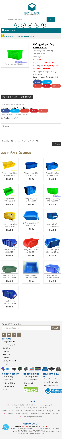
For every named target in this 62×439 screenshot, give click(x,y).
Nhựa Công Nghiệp (9, 345)
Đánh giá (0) (26, 97)
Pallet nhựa (6, 351)
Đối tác (5, 389)
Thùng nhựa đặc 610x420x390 (31, 199)
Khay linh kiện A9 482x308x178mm (9, 276)
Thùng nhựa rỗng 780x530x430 (9, 225)
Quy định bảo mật (50, 379)
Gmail (56, 86)
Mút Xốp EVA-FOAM (9, 361)
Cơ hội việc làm (8, 380)
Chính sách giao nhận (31, 377)
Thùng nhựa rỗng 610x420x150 (9, 174)
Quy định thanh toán (51, 382)
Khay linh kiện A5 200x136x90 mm (31, 251)
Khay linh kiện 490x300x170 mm (10, 251)
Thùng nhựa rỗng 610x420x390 (52, 199)
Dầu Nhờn (6, 358)
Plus (37, 86)
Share (37, 82)
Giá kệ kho (6, 348)
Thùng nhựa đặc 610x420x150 (31, 174)
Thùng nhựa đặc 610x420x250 (52, 174)
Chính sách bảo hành (31, 380)
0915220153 (49, 62)
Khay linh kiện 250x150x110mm (9, 302)
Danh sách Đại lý (8, 386)
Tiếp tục (57, 144)
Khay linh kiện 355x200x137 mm (52, 225)
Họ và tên (15, 118)
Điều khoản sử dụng (51, 385)
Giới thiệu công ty (8, 377)
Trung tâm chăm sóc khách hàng (20, 36)
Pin (46, 86)
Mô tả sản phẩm (9, 97)
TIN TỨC (5, 364)
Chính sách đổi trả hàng (29, 384)
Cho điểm (5, 141)
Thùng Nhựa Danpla (9, 342)
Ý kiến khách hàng (9, 383)
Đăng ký (55, 328)
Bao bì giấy (6, 354)
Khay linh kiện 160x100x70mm (31, 276)
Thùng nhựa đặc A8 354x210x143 (31, 224)
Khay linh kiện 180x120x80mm (52, 276)
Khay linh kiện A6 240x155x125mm (52, 251)
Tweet (47, 82)
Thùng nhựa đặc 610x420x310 (9, 199)
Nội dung (5, 126)
